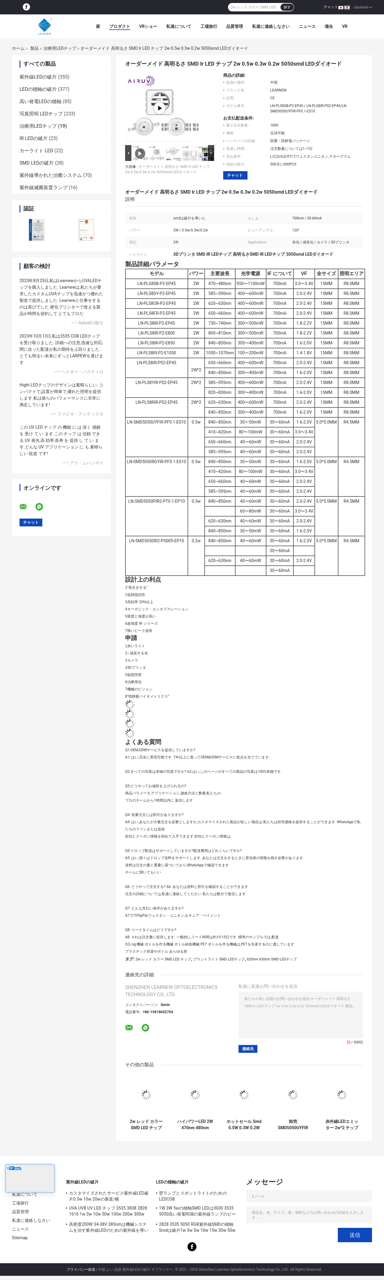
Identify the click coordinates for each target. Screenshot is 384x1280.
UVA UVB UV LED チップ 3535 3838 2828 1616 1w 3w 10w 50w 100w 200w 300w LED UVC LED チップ (108, 1212)
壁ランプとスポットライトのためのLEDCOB (193, 1196)
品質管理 (234, 26)
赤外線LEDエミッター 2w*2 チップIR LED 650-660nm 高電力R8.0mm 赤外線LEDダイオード (341, 1124)
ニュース (307, 26)
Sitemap (20, 1237)
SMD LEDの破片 (37, 163)
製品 (34, 48)
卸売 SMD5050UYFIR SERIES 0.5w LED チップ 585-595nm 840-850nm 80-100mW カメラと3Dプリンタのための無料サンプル (293, 1124)
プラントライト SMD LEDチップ (219, 959)
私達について (178, 26)
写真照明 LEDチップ (41, 114)
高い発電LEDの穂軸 (41, 101)
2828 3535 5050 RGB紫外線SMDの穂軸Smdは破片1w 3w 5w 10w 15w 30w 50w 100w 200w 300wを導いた (197, 1228)
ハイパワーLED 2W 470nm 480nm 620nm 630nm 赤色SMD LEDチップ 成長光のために (195, 1124)
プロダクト (119, 26)
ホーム (18, 48)
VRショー (148, 26)
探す (287, 7)
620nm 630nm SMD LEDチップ (272, 959)
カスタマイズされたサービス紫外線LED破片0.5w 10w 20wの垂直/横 (108, 1196)
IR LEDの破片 (34, 138)
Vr (344, 26)
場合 (329, 26)
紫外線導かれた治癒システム (51, 175)
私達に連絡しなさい (271, 26)
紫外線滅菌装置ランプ (44, 187)
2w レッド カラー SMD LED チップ (163, 959)
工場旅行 (208, 26)
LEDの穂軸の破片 (38, 89)
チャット (331, 7)
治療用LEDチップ (60, 48)
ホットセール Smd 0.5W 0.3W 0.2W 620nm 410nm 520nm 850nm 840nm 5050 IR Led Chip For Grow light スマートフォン (243, 1124)
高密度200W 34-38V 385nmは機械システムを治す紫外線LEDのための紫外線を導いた (108, 1228)
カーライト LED (36, 150)
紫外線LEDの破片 (38, 77)
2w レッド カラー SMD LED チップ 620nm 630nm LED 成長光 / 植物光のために (146, 1124)
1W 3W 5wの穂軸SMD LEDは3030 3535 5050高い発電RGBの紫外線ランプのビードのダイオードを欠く (197, 1212)
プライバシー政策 (81, 1269)
